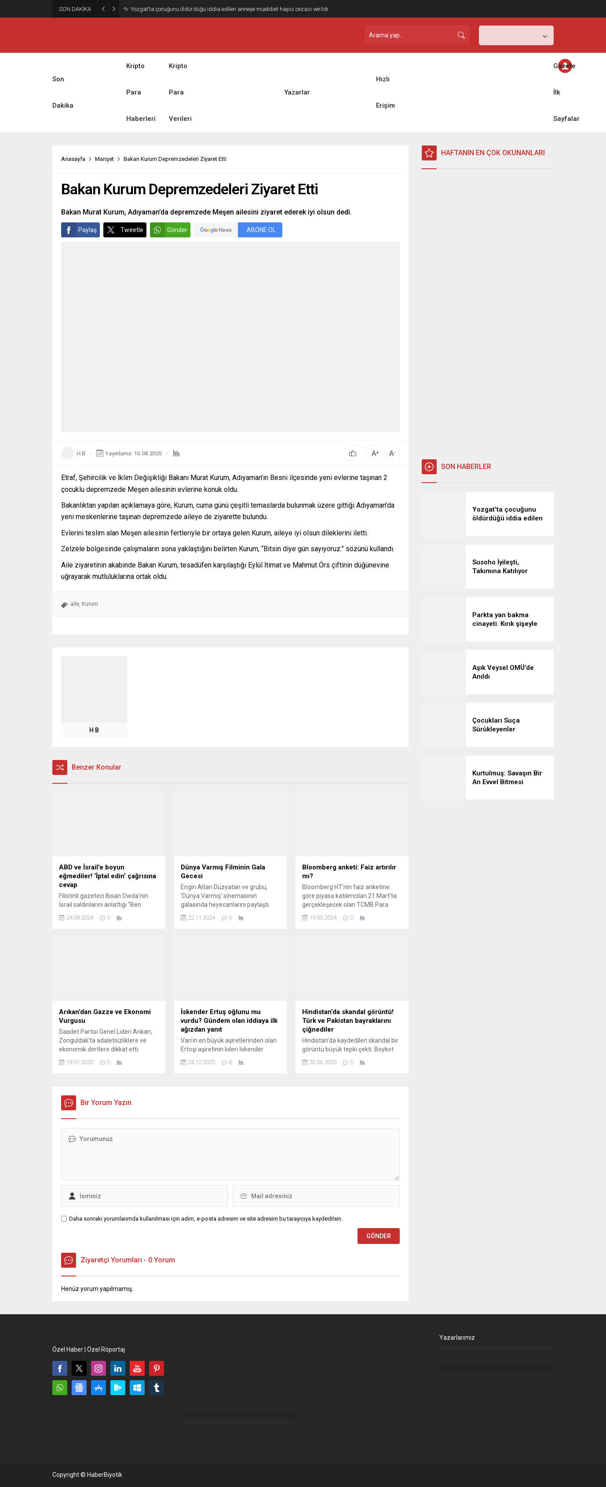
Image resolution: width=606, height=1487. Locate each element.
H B (81, 453)
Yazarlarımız (457, 1337)
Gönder (168, 229)
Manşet (104, 159)
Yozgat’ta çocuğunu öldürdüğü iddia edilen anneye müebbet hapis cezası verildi (229, 9)
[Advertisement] (488, 314)
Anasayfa (73, 159)
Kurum (90, 603)
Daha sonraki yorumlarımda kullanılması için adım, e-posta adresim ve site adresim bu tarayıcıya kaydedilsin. (206, 1219)
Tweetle (123, 229)
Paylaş (79, 229)
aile (74, 603)
